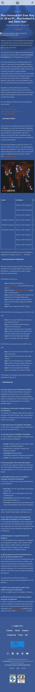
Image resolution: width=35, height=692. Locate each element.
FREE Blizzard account (21, 290)
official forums (16, 608)
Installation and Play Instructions (12, 111)
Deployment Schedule (9, 109)
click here (14, 403)
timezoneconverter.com (10, 156)
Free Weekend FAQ (9, 113)
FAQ (22, 254)
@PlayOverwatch (21, 611)
